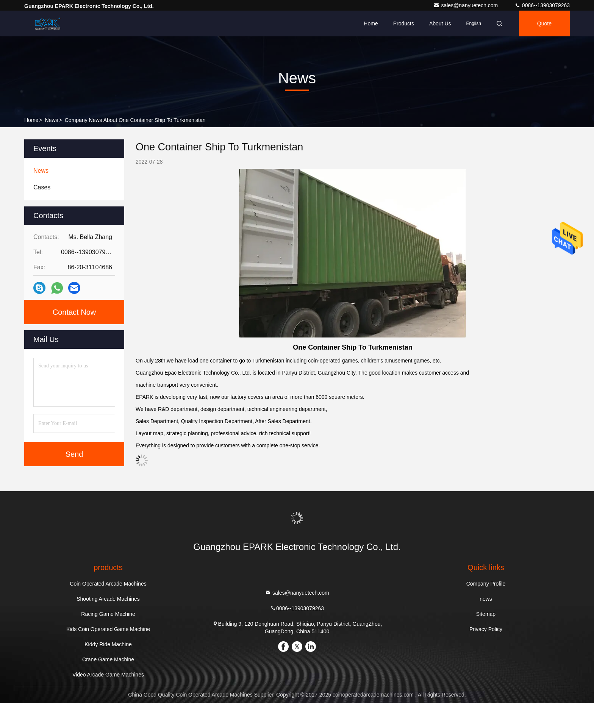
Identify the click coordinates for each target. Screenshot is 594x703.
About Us (440, 23)
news (51, 120)
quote (544, 23)
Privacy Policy (485, 629)
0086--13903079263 (542, 5)
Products (403, 23)
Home (371, 23)
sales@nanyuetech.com (466, 5)
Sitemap (486, 614)
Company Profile (486, 584)
